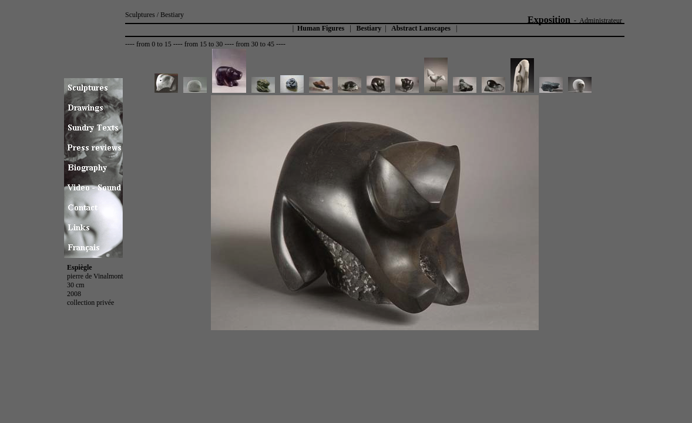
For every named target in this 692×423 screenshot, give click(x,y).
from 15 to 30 (203, 44)
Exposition (549, 20)
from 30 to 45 (255, 44)
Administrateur (600, 20)
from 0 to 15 (154, 44)
